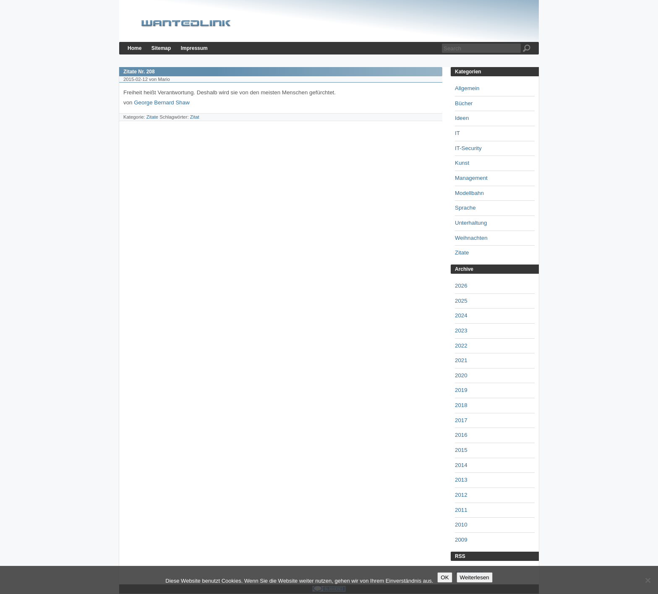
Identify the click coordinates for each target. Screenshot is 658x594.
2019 (461, 390)
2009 (461, 540)
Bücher (464, 103)
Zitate (152, 116)
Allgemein (467, 88)
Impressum (194, 48)
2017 (461, 420)
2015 (461, 450)
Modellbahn (469, 193)
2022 (461, 345)
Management (471, 178)
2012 (461, 495)
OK (445, 577)
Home (134, 48)
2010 (461, 524)
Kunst (462, 163)
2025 (461, 301)
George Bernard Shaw (162, 102)
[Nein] (647, 580)
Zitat (194, 116)
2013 (461, 480)
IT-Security (468, 148)
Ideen (462, 118)
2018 (461, 405)
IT (457, 133)
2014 (461, 465)
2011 (461, 510)
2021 (461, 360)
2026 (461, 286)
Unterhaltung (471, 223)
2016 (461, 435)
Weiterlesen (474, 577)
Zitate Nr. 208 (139, 72)
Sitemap (161, 48)
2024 (461, 315)
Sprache (465, 208)
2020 (461, 375)
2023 (461, 330)
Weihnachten (471, 238)
